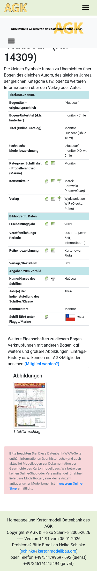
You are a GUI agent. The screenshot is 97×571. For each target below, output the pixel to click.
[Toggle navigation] (85, 8)
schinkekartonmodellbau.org (48, 551)
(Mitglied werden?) (41, 363)
